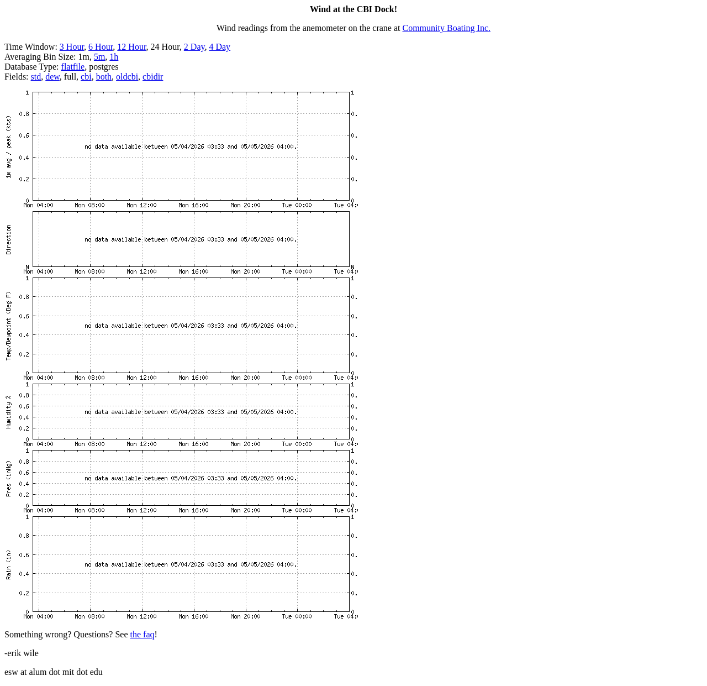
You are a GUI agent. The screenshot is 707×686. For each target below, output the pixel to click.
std (36, 76)
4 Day (219, 46)
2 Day (194, 46)
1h (113, 56)
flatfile (73, 66)
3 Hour (72, 46)
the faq (142, 634)
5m (99, 56)
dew (52, 76)
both (104, 76)
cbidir (153, 76)
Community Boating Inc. (447, 28)
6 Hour (100, 46)
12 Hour (131, 46)
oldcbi (127, 76)
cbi (86, 76)
